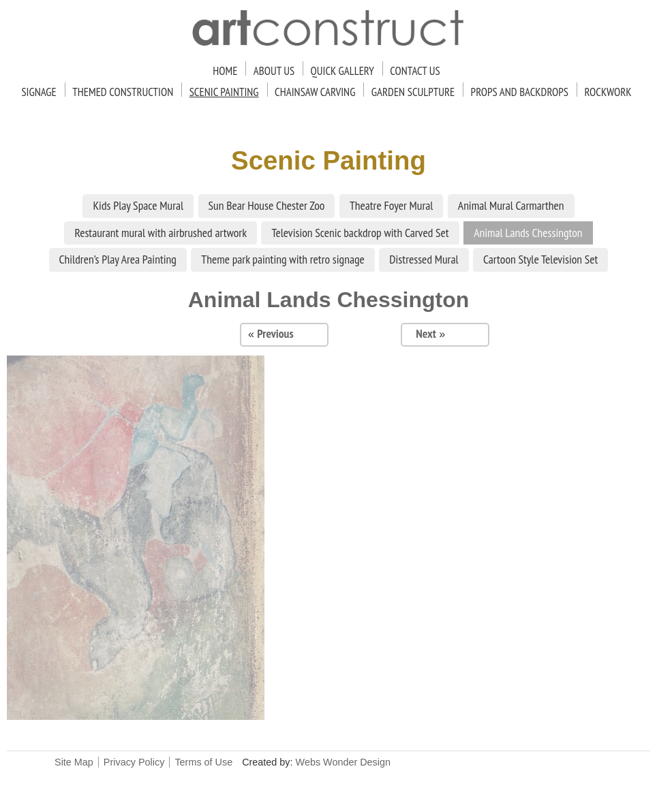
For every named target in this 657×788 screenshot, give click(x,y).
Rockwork (607, 91)
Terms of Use (203, 762)
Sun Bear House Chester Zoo (267, 205)
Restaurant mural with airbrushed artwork (160, 232)
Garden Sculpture (413, 91)
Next (426, 333)
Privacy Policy (134, 762)
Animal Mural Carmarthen (511, 205)
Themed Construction (122, 91)
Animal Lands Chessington (528, 232)
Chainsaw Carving (315, 91)
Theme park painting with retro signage (283, 259)
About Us (274, 70)
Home (225, 70)
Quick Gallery (342, 70)
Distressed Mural (423, 259)
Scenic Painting (224, 91)
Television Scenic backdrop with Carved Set (359, 232)
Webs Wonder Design (343, 762)
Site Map (74, 762)
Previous (275, 333)
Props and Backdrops (519, 91)
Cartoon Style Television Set (540, 259)
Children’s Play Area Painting (118, 259)
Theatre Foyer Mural (391, 205)
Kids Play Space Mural (138, 205)
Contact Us (415, 70)
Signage (38, 91)
